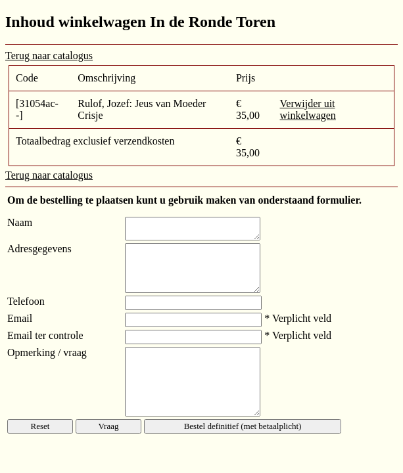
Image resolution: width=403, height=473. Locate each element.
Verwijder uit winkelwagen (308, 109)
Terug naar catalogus (49, 55)
